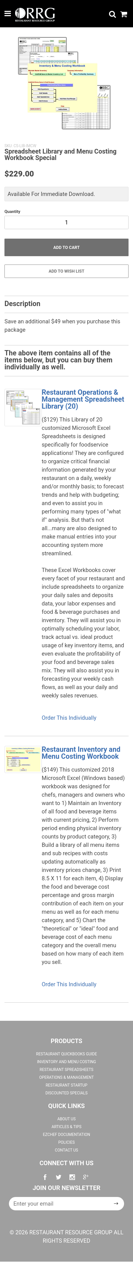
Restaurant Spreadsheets (66, 1069)
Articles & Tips (66, 1126)
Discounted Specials (66, 1093)
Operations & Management (66, 1077)
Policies (66, 1142)
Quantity (12, 211)
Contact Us (66, 1150)
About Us (66, 1119)
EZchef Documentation (66, 1134)
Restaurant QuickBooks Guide (66, 1054)
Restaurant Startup (67, 1085)
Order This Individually (69, 717)
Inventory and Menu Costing (66, 1062)
